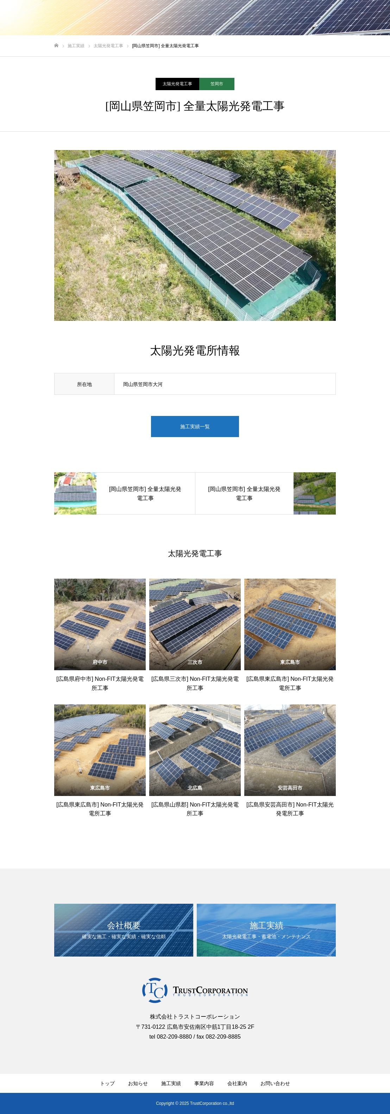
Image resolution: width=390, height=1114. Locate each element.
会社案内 (237, 1083)
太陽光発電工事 (177, 83)
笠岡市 (216, 83)
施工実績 (171, 1083)
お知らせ (138, 1083)
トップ (107, 1083)
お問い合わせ (275, 1083)
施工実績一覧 (195, 426)
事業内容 (204, 1083)
